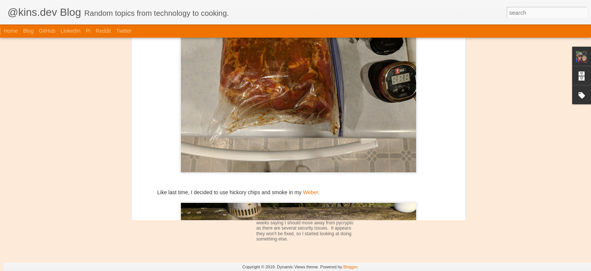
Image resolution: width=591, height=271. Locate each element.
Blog (28, 31)
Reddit (103, 31)
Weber (310, 107)
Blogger (350, 267)
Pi (88, 31)
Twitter (124, 31)
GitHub (47, 31)
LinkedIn (71, 31)
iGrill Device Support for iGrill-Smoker (312, 187)
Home (11, 31)
